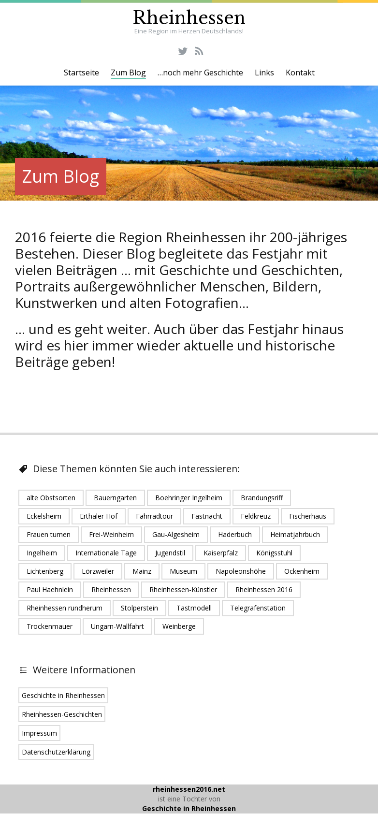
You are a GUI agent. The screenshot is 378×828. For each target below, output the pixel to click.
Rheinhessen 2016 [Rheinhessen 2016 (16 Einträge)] (263, 589)
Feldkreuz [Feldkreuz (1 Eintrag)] (256, 516)
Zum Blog (128, 72)
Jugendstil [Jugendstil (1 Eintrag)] (170, 552)
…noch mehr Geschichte (200, 72)
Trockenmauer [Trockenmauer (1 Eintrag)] (50, 626)
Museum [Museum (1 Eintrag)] (183, 571)
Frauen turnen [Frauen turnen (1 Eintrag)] (49, 534)
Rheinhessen (189, 18)
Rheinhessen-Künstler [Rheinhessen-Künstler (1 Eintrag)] (183, 589)
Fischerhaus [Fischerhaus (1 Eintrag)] (307, 516)
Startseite (81, 72)
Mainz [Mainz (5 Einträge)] (141, 571)
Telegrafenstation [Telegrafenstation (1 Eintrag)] (258, 607)
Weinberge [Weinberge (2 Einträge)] (179, 626)
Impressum (39, 733)
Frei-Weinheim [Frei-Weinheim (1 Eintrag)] (111, 534)
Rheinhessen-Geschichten (62, 714)
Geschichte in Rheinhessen (63, 695)
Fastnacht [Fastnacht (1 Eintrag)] (206, 516)
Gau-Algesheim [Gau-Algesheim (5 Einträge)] (176, 534)
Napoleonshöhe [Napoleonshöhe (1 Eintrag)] (241, 571)
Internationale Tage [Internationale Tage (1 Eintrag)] (106, 552)
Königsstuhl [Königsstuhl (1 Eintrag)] (274, 552)
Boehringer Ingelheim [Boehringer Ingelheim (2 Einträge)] (188, 497)
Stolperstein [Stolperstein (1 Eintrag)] (139, 607)
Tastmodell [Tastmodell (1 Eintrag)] (194, 607)
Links (264, 72)
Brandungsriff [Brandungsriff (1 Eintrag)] (262, 497)
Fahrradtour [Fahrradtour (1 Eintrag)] (154, 516)
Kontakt (300, 72)
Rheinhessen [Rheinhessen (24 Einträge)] (111, 589)
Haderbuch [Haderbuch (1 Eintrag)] (235, 534)
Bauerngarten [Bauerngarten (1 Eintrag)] (115, 497)
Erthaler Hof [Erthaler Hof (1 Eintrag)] (98, 516)
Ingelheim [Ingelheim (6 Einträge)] (42, 552)
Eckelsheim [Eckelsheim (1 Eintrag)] (44, 516)
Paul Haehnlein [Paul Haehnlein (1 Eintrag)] (50, 589)
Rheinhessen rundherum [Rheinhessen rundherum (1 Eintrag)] (64, 607)
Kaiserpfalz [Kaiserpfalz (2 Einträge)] (221, 552)
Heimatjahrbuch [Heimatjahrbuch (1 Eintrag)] (295, 534)
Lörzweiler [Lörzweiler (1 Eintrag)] (98, 571)
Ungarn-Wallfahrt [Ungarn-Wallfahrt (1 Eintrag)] (117, 626)
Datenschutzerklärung (56, 751)
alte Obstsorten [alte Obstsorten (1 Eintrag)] (51, 497)
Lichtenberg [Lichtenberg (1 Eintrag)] (45, 571)
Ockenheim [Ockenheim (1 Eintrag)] (302, 571)
